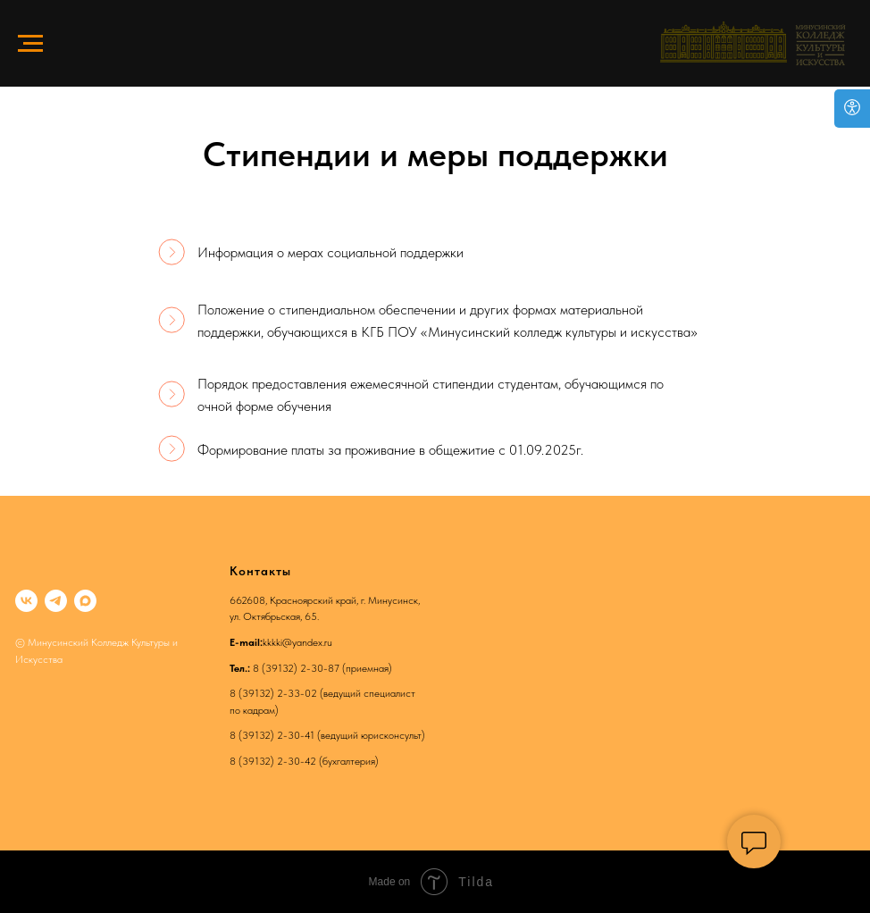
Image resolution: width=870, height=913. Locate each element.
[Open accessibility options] (852, 108)
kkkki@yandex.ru (297, 642)
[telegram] (56, 601)
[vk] (26, 601)
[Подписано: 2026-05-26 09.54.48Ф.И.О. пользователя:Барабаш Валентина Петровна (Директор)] (435, 395)
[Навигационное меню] (30, 44)
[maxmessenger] (85, 601)
